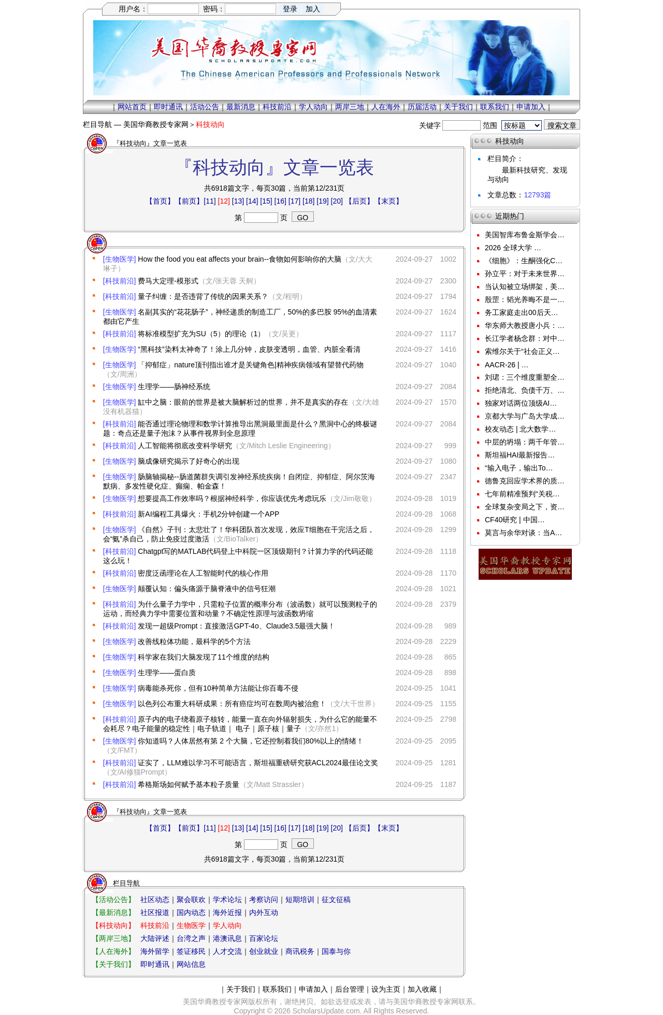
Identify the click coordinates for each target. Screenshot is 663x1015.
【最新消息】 (113, 912)
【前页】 (189, 201)
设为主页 (385, 989)
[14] (252, 201)
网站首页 (132, 107)
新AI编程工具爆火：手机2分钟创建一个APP (208, 514)
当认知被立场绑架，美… (525, 286)
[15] (266, 201)
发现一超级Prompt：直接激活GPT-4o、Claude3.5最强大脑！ (236, 626)
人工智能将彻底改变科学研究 (185, 445)
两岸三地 (349, 107)
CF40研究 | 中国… (515, 520)
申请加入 (530, 107)
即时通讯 (168, 107)
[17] (294, 201)
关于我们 (458, 107)
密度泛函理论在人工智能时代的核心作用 (203, 573)
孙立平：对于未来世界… (525, 273)
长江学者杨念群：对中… (525, 338)
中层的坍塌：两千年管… (525, 442)
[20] (337, 201)
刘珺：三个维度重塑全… (525, 377)
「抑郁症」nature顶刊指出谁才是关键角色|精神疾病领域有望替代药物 (250, 365)
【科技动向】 (113, 925)
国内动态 (191, 912)
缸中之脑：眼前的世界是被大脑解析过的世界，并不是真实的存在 (243, 402)
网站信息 (191, 964)
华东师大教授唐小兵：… (525, 325)
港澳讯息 (227, 938)
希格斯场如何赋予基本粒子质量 (188, 784)
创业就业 (263, 951)
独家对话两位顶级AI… (521, 403)
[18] (308, 201)
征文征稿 (336, 899)
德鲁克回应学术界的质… (525, 481)
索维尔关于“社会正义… (522, 351)
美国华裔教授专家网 (156, 124)
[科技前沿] (119, 281)
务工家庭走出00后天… (521, 312)
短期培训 (299, 899)
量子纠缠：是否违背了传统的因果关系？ (203, 296)
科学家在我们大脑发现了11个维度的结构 (203, 657)
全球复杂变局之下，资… (525, 507)
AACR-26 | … (507, 365)
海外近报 (227, 912)
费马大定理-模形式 (168, 281)
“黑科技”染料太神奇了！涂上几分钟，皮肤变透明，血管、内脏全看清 (249, 349)
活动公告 (204, 107)
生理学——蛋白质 (167, 672)
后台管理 (349, 989)
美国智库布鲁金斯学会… (525, 235)
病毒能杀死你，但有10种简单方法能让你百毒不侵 (218, 688)
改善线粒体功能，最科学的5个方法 (194, 641)
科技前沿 (277, 107)
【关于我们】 (113, 964)
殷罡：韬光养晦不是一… (525, 299)
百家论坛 (263, 938)
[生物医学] (119, 259)
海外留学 (154, 951)
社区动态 (154, 899)
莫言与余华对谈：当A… (523, 532)
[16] (280, 201)
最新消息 (240, 107)
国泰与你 (336, 951)
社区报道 (154, 912)
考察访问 (263, 899)
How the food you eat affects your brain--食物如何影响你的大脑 (239, 259)
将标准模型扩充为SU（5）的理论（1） (201, 334)
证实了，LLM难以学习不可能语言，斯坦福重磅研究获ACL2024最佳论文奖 (258, 763)
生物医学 (191, 925)
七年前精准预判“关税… (522, 494)
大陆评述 (154, 938)
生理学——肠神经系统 (174, 386)
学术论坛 (227, 899)
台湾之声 (191, 938)
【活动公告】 (113, 899)
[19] (322, 201)
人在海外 (385, 107)
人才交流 (227, 951)
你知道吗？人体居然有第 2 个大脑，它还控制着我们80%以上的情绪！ (251, 741)
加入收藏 (422, 989)
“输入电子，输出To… (519, 468)
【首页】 (160, 201)
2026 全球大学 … (513, 248)
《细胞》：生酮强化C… (524, 260)
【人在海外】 (113, 951)
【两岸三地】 (113, 938)
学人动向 (313, 107)
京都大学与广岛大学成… (525, 416)
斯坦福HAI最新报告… (520, 455)
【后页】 (359, 201)
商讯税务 (299, 951)
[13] (238, 201)
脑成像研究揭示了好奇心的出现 (188, 461)
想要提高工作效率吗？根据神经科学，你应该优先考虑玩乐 (232, 498)
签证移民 (191, 951)
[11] (209, 201)
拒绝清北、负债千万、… (525, 390)
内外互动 (263, 912)
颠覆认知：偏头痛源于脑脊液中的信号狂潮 (207, 588)
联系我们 (494, 107)
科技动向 (210, 124)
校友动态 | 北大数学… (520, 429)
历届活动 (422, 107)
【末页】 (388, 201)
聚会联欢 (191, 899)
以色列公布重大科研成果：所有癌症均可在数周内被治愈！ (232, 703)
